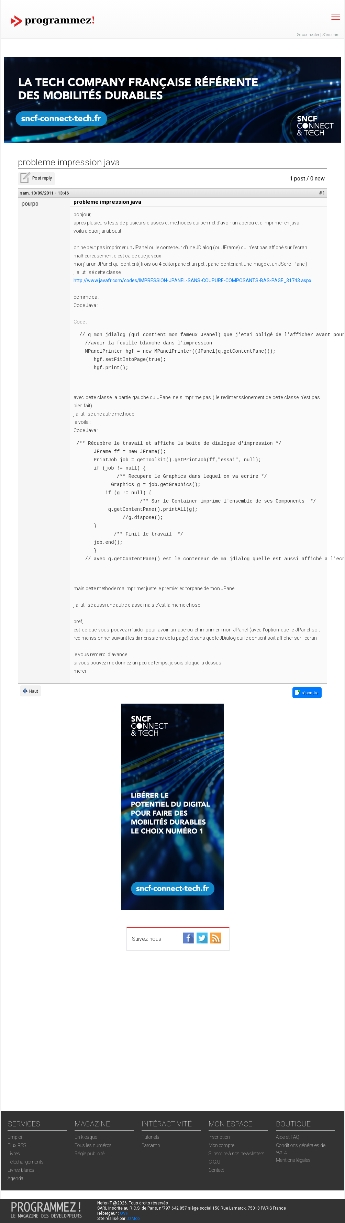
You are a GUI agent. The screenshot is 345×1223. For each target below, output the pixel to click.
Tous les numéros (93, 1145)
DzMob (133, 1218)
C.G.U (214, 1162)
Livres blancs (21, 1170)
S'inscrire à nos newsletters (237, 1153)
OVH (124, 1213)
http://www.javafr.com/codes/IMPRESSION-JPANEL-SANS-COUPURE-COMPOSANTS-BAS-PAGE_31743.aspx (192, 280)
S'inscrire (330, 34)
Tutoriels (150, 1137)
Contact (216, 1170)
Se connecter (308, 34)
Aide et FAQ (287, 1137)
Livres (14, 1153)
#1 (322, 193)
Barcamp (151, 1145)
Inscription (219, 1137)
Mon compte (221, 1145)
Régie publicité (89, 1153)
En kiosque (86, 1137)
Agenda (15, 1178)
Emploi (15, 1137)
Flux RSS (17, 1145)
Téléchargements (26, 1162)
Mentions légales (293, 1160)
